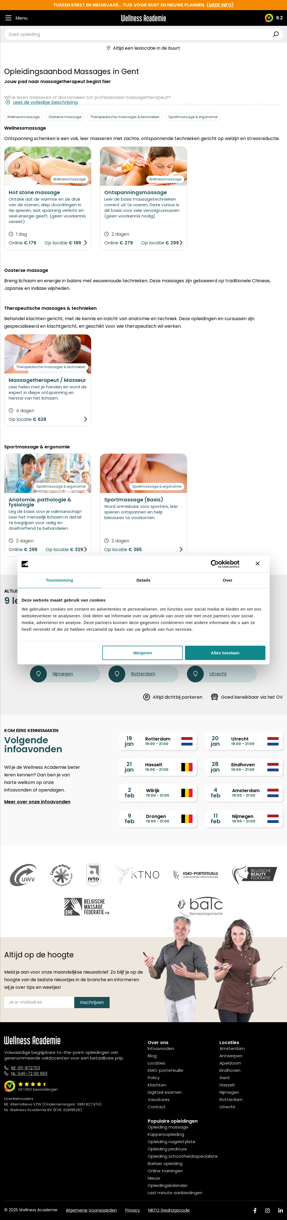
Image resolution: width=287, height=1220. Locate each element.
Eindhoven (229, 1070)
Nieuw (154, 1178)
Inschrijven (92, 1002)
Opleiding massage (168, 1127)
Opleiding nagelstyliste (171, 1142)
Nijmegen (51, 674)
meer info (220, 5)
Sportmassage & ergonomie (192, 116)
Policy (153, 1078)
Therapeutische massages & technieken (124, 116)
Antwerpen (230, 1056)
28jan (215, 767)
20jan (215, 741)
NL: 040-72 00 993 (29, 1073)
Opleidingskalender (168, 1185)
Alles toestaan (225, 652)
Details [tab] (143, 580)
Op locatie (56, 243)
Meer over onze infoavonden (37, 802)
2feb (130, 792)
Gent (224, 1078)
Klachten (157, 1085)
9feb (130, 818)
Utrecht (207, 674)
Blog (152, 1056)
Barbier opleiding (165, 1163)
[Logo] (143, 18)
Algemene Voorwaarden (91, 1210)
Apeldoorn (230, 1063)
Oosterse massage (64, 116)
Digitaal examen (165, 1092)
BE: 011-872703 (25, 1068)
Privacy (132, 1210)
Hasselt (227, 1085)
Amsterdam (232, 1048)
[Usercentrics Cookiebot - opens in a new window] (214, 564)
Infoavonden (161, 1048)
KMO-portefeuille (165, 1070)
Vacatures (159, 1099)
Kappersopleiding (166, 1134)
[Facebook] (255, 1211)
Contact (157, 1107)
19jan (129, 741)
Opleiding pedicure (167, 1149)
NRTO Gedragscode (169, 1210)
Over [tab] (228, 580)
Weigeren (142, 652)
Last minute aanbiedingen (175, 1193)
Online (16, 243)
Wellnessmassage (23, 116)
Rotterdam (131, 674)
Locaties (156, 1063)
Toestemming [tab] (59, 580)
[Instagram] (267, 1211)
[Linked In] (280, 1211)
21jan (129, 767)
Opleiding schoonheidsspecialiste (183, 1156)
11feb (216, 818)
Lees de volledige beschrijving (42, 102)
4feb (216, 792)
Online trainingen (165, 1171)
